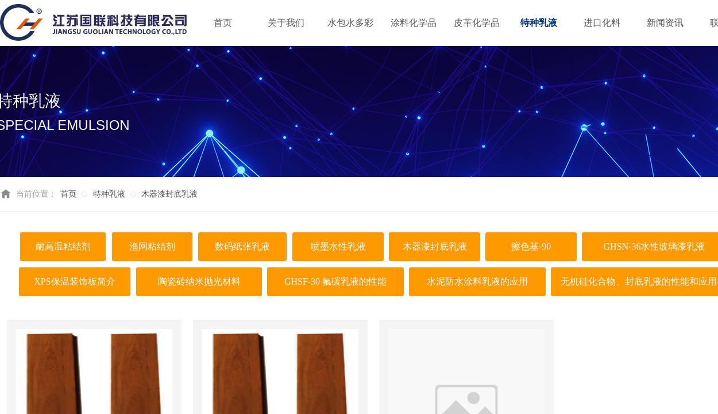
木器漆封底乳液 (169, 194)
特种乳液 (109, 194)
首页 (68, 194)
